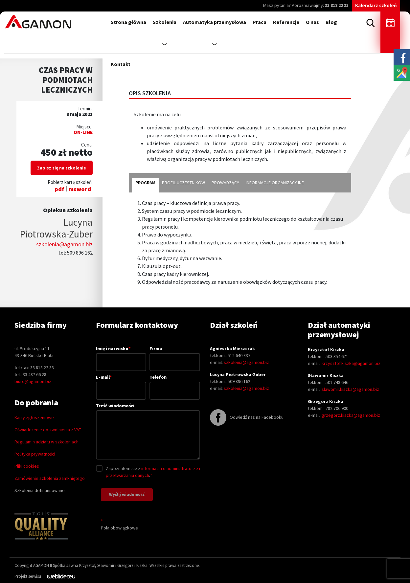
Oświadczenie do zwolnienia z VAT (47, 430)
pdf (59, 189)
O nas (312, 22)
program (145, 183)
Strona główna (128, 22)
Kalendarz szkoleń (376, 5)
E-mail (121, 383)
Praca (259, 22)
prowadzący (225, 183)
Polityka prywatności (34, 454)
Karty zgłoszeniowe (34, 417)
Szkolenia (164, 22)
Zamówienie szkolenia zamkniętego (49, 478)
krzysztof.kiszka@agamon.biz (351, 363)
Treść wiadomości (148, 432)
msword (80, 189)
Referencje (286, 22)
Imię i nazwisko (121, 355)
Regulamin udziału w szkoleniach (46, 442)
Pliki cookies (26, 466)
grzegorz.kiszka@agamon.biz (351, 415)
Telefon (174, 383)
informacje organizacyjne (275, 183)
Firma (174, 355)
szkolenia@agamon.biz (64, 244)
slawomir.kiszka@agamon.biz (350, 389)
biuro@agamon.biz (32, 381)
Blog (331, 22)
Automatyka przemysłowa (214, 22)
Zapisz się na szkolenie (61, 168)
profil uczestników (183, 183)
